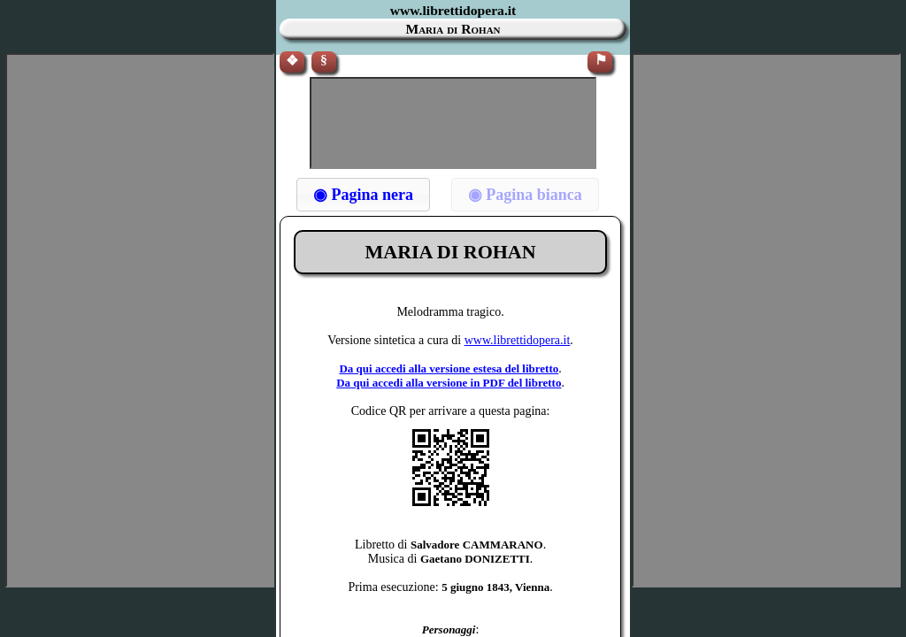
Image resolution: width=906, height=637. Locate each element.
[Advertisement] (453, 123)
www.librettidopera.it (518, 340)
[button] (363, 194)
